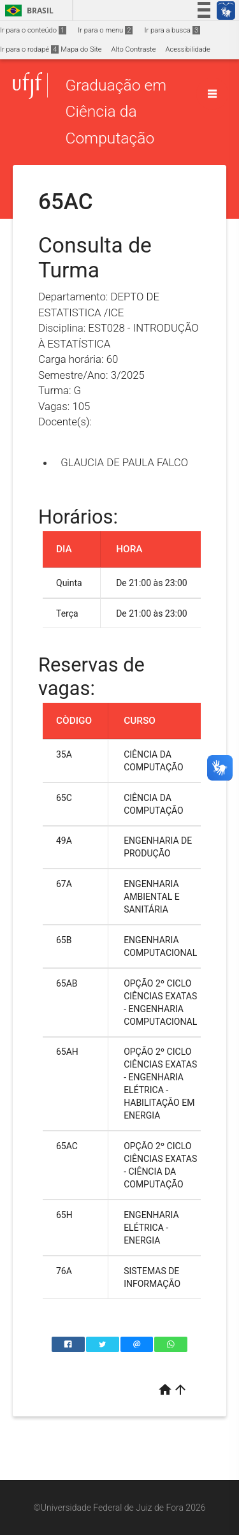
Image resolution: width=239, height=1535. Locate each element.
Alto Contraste (134, 49)
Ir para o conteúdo (33, 30)
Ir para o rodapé (29, 49)
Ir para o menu (105, 30)
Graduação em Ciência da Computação (115, 111)
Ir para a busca (172, 30)
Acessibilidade (187, 49)
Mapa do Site (81, 49)
